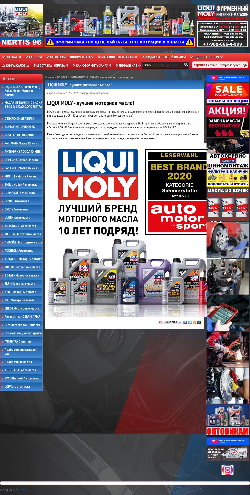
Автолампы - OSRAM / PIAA (22, 317)
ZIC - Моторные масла (20, 300)
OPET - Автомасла (16, 209)
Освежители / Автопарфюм (23, 333)
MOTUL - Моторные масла (22, 267)
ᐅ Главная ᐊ (11, 57)
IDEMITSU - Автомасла (20, 193)
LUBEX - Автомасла (17, 218)
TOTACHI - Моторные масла (23, 259)
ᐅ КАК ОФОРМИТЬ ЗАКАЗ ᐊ (92, 65)
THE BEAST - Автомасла (20, 370)
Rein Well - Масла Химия (21, 143)
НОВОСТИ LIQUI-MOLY (71, 77)
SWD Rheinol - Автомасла (22, 378)
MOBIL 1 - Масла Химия (20, 176)
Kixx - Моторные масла (20, 292)
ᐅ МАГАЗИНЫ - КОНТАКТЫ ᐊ (117, 57)
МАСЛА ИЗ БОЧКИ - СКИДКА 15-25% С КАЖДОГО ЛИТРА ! (23, 106)
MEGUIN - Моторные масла (23, 234)
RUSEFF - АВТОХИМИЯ (19, 135)
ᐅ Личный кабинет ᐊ (132, 65)
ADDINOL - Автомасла (19, 251)
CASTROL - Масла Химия (21, 168)
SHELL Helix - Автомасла (21, 185)
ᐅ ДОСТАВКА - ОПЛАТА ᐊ (51, 65)
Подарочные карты (18, 362)
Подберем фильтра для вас (21, 351)
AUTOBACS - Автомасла (20, 226)
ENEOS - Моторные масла (22, 308)
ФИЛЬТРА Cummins (18, 341)
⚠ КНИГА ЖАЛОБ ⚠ (15, 65)
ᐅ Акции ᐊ (33, 57)
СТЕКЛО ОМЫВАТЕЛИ (19, 119)
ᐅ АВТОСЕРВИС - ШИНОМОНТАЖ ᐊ (69, 57)
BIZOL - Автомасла (17, 201)
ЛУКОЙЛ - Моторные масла (23, 242)
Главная (50, 77)
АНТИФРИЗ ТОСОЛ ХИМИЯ (23, 152)
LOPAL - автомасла (17, 387)
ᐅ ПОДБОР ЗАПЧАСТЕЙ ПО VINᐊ (164, 57)
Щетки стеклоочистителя (22, 325)
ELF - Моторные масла (20, 284)
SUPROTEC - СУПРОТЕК (20, 127)
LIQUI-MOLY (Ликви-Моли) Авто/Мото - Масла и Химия (23, 90)
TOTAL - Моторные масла (22, 275)
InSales (22, 490)
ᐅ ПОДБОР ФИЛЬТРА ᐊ (206, 57)
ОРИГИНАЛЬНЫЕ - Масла (21, 160)
